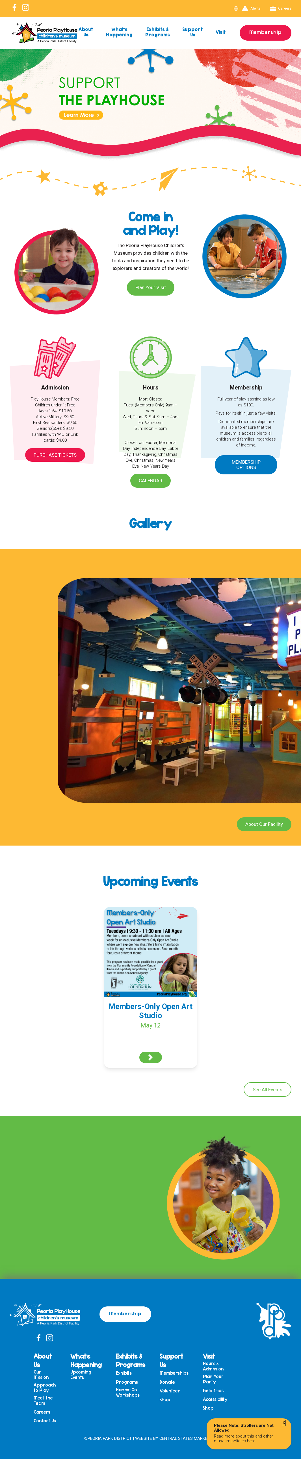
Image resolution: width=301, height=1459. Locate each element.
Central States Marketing (188, 1438)
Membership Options (246, 464)
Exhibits (124, 1373)
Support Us (193, 32)
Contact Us (45, 1420)
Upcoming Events (80, 1374)
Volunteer (170, 1391)
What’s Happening (119, 32)
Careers (281, 8)
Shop (165, 1399)
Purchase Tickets (55, 455)
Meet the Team (43, 1400)
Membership (265, 31)
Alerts (251, 8)
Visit (221, 32)
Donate (167, 1382)
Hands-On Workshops (128, 1392)
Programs (127, 1382)
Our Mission (41, 1374)
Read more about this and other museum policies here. (243, 1438)
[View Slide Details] (150, 115)
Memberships (174, 1373)
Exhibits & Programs (157, 32)
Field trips (213, 1390)
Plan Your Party (213, 1379)
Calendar (150, 480)
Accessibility (215, 1399)
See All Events (267, 1089)
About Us (86, 32)
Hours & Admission (213, 1366)
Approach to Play (45, 1387)
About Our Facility (264, 824)
